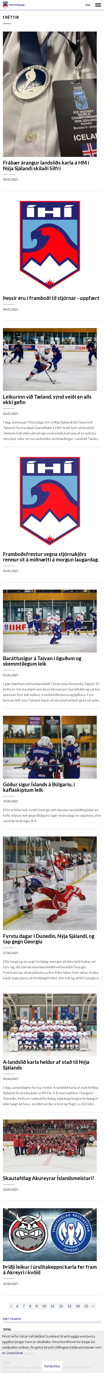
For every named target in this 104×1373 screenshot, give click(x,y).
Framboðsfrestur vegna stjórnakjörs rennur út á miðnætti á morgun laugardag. (51, 557)
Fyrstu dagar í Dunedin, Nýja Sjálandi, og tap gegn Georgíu (48, 939)
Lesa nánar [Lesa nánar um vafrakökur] (14, 1352)
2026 (7, 1330)
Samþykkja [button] (52, 1366)
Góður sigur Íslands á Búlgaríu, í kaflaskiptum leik (39, 787)
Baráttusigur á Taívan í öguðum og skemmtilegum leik (42, 661)
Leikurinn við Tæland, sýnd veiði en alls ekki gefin (47, 399)
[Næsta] (93, 1306)
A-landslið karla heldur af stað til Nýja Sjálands (46, 1065)
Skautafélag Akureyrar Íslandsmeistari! (48, 1178)
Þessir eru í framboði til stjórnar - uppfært (51, 298)
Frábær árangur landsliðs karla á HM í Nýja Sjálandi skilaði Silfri (46, 165)
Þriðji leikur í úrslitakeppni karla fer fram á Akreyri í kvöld (50, 1270)
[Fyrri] (11, 1306)
